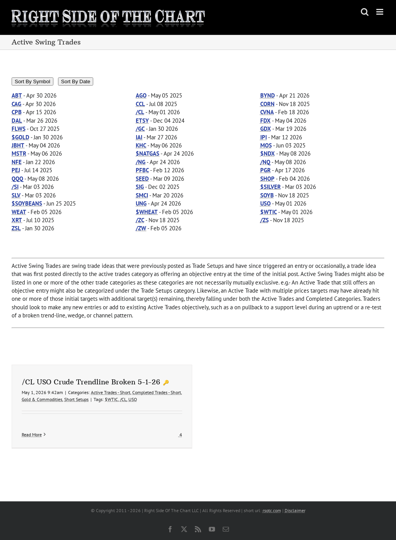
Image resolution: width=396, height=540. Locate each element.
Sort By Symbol (32, 81)
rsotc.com (272, 510)
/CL (123, 399)
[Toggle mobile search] (365, 12)
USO (132, 399)
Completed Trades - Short (156, 392)
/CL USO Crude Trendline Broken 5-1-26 (91, 381)
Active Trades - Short (110, 392)
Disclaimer (295, 510)
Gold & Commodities (42, 399)
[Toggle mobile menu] (380, 12)
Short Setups (76, 399)
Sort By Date (75, 81)
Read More (32, 434)
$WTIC (111, 399)
